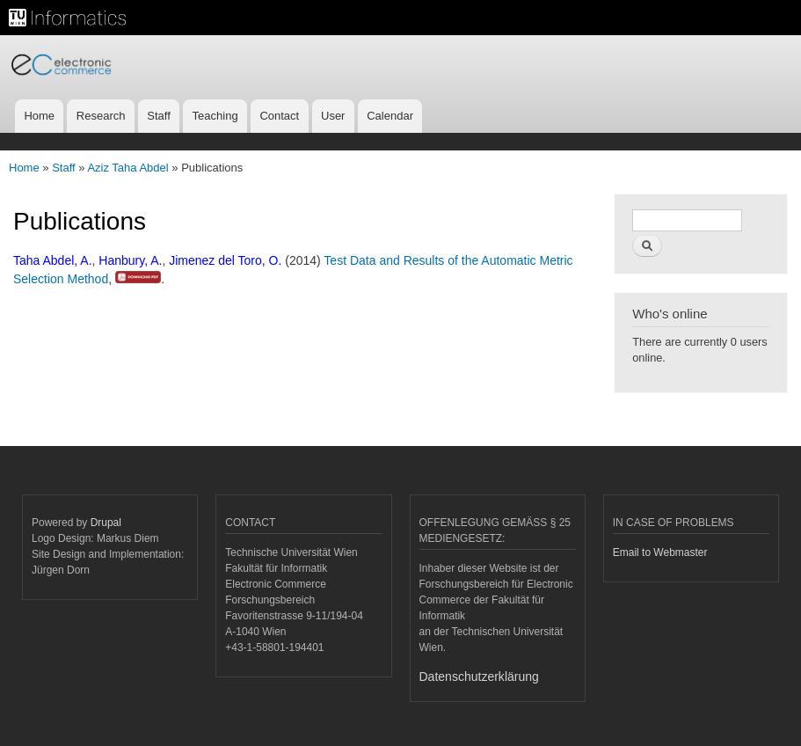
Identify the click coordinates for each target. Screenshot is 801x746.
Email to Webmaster (660, 552)
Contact (279, 115)
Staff (159, 115)
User (333, 115)
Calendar (390, 115)
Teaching (215, 115)
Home (39, 115)
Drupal (106, 522)
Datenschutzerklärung (479, 676)
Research (101, 115)
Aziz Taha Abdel (127, 167)
